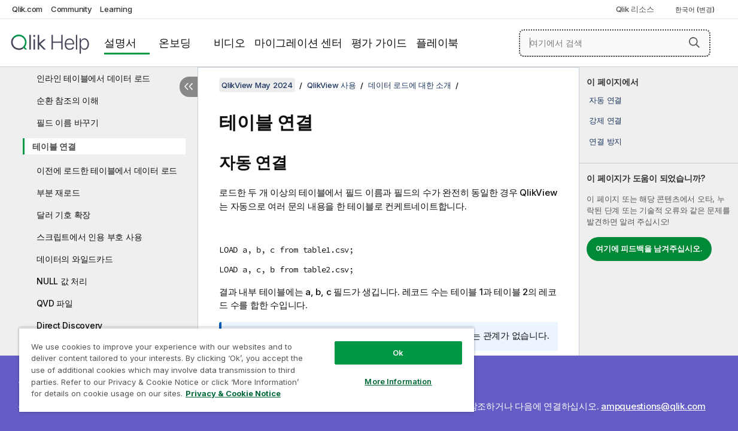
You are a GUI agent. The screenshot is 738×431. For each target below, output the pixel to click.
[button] (694, 42)
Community (71, 9)
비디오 (229, 43)
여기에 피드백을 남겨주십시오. (649, 248)
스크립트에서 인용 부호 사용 (89, 237)
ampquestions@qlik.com (653, 406)
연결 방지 (605, 141)
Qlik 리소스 (635, 9)
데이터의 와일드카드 (75, 259)
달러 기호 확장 (63, 215)
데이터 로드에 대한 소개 (409, 85)
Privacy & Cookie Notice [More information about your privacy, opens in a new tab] (100, 395)
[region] (233, 365)
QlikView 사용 (331, 85)
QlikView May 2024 (257, 85)
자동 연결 (605, 100)
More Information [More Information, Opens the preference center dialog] (375, 372)
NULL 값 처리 (62, 281)
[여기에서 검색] (615, 43)
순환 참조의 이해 (68, 100)
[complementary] (658, 249)
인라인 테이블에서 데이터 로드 (93, 78)
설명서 (120, 43)
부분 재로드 (58, 192)
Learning (116, 9)
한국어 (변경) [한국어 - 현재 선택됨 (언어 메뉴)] (695, 9)
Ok (375, 343)
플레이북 (437, 43)
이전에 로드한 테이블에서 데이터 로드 (107, 170)
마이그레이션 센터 (298, 43)
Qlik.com (27, 9)
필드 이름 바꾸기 (68, 122)
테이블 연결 (54, 146)
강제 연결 (605, 120)
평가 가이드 (379, 43)
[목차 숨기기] (189, 87)
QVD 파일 (55, 303)
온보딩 (174, 43)
